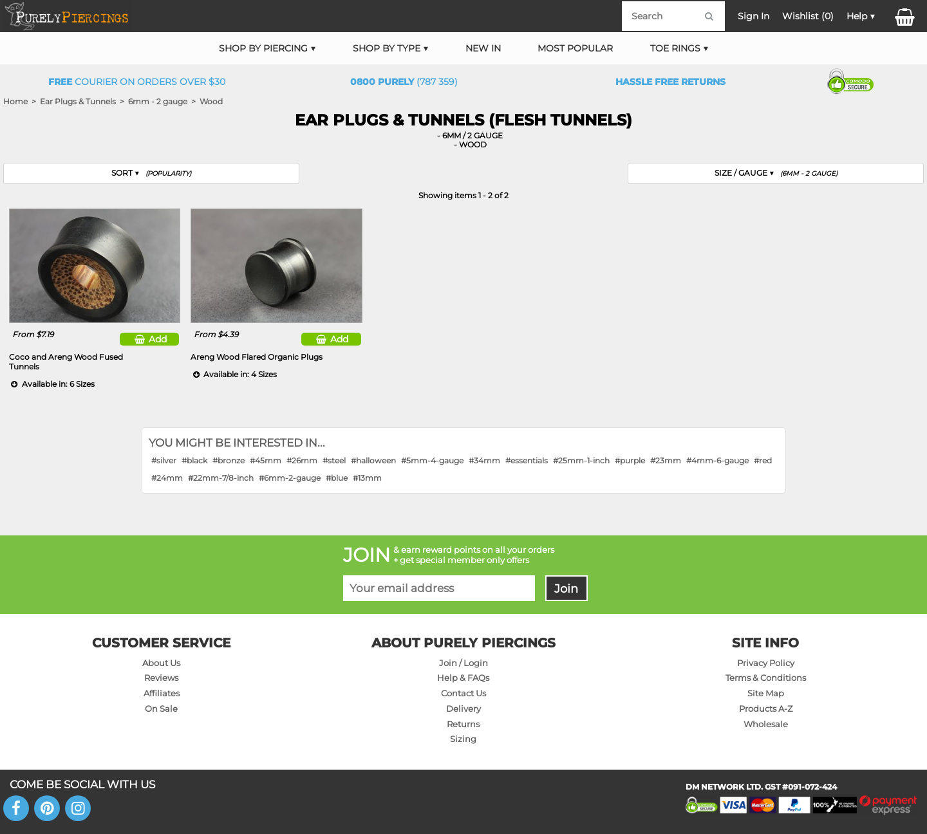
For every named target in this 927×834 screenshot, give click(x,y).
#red (763, 460)
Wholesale (766, 724)
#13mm (367, 478)
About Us (161, 663)
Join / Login (463, 663)
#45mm (265, 460)
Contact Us (463, 693)
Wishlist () (808, 16)
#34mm (484, 460)
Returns (463, 724)
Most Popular (575, 48)
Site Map (765, 693)
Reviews (161, 677)
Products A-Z (765, 708)
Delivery (463, 708)
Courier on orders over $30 (136, 82)
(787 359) (404, 82)
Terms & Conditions (766, 677)
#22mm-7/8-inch (221, 478)
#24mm (167, 478)
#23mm (665, 460)
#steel (334, 460)
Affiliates (162, 693)
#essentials (526, 460)
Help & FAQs (463, 677)
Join (566, 588)
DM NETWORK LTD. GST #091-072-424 (761, 787)
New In (483, 48)
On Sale (161, 708)
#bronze (228, 460)
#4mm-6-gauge (717, 460)
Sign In (753, 16)
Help (857, 16)
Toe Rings (675, 48)
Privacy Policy (765, 663)
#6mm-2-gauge (290, 478)
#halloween (373, 460)
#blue (337, 478)
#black (194, 460)
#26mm (301, 460)
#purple (630, 460)
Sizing (463, 739)
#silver (163, 460)
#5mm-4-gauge (432, 460)
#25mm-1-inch (581, 460)
